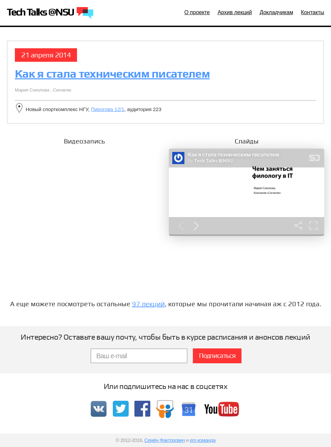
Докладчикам (276, 12)
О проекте (197, 12)
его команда (202, 440)
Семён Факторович (164, 440)
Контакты (312, 12)
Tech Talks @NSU (50, 13)
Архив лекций (235, 12)
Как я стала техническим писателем (112, 73)
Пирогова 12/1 (107, 109)
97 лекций (148, 304)
